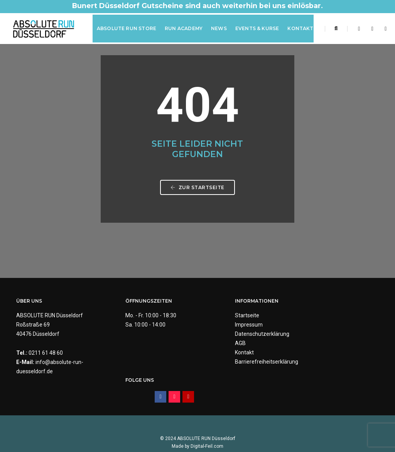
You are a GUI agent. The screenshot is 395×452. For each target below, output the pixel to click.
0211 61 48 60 (46, 353)
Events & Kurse (257, 28)
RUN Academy (183, 28)
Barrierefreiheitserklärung (235, 362)
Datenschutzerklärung (230, 334)
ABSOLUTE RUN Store (126, 28)
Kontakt (300, 28)
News (218, 28)
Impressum (217, 325)
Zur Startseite (197, 189)
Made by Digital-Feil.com (197, 429)
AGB (208, 343)
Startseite (215, 316)
